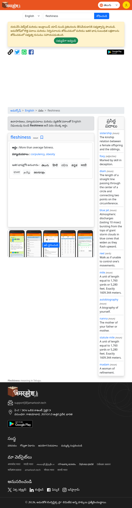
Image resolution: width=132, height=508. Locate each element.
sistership (106, 133)
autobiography (109, 299)
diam (103, 171)
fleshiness (21, 137)
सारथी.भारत (62, 470)
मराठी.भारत (28, 464)
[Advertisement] (51, 203)
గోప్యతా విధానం (27, 445)
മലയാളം (39, 172)
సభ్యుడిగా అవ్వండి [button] (66, 40)
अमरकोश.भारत (14, 464)
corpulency (38, 154)
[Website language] (109, 5)
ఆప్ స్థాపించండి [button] (51, 245)
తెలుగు (45, 165)
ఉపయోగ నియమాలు (48, 445)
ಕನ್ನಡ (74, 165)
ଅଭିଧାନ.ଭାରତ (104, 464)
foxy (102, 156)
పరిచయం (12, 445)
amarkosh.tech (33, 470)
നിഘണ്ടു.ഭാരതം (67, 464)
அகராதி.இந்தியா (45, 464)
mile (102, 272)
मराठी (84, 165)
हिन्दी (55, 165)
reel (102, 253)
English (29, 110)
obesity (50, 154)
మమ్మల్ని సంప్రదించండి (71, 445)
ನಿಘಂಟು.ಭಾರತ (86, 464)
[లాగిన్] (126, 5)
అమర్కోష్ (15, 110)
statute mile (107, 337)
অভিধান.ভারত (14, 470)
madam (104, 364)
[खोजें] (68, 16)
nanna (104, 318)
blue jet (104, 210)
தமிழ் (27, 172)
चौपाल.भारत (49, 470)
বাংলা (17, 172)
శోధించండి (101, 16)
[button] (14, 243)
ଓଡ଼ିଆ (64, 165)
